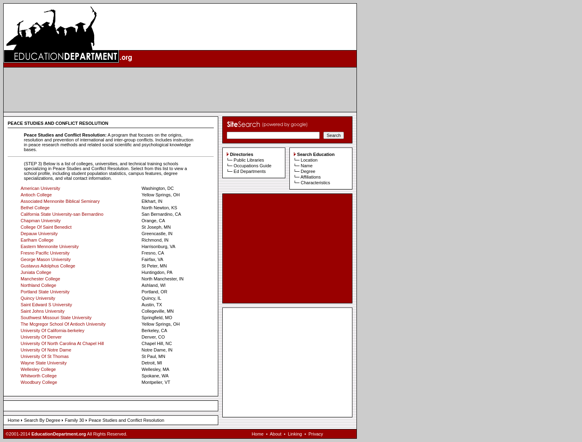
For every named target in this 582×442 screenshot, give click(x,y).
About (275, 433)
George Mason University (46, 259)
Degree (308, 171)
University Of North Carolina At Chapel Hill (62, 343)
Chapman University (41, 220)
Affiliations (310, 177)
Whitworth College (39, 375)
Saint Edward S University (46, 304)
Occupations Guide (253, 165)
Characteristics (315, 182)
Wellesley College (38, 369)
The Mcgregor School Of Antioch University (63, 324)
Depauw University (39, 233)
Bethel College (35, 207)
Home (13, 420)
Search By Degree (42, 420)
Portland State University (45, 291)
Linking (295, 433)
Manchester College (40, 278)
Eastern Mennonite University (50, 246)
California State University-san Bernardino (62, 214)
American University (40, 188)
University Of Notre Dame (46, 349)
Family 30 (74, 420)
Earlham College (37, 240)
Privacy (315, 433)
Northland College (38, 285)
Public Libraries (249, 160)
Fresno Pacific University (45, 252)
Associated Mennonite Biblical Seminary (60, 201)
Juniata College (36, 272)
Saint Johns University (43, 311)
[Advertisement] (180, 90)
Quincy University (38, 298)
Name (306, 165)
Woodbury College (39, 382)
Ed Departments (250, 171)
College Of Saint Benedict (46, 227)
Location (309, 160)
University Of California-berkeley (52, 330)
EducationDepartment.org (59, 433)
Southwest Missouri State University (56, 317)
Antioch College (36, 194)
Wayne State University (44, 362)
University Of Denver (41, 337)
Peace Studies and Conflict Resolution (126, 420)
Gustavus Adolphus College (48, 265)
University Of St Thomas (45, 356)
